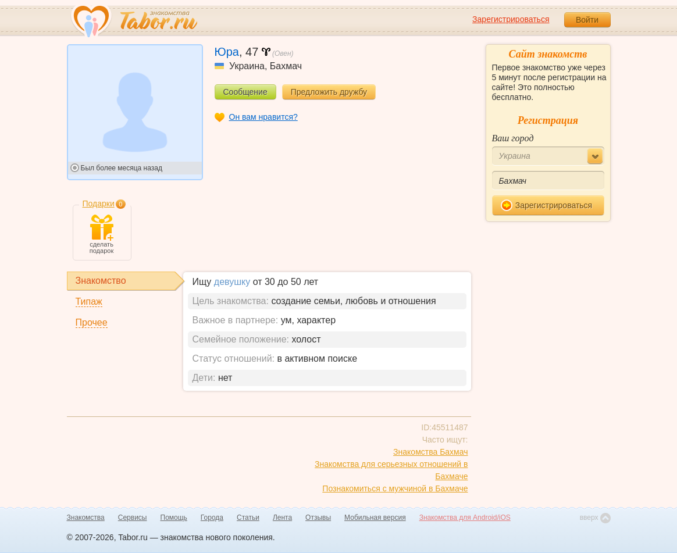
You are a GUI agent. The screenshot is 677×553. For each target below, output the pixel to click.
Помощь (174, 517)
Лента (282, 517)
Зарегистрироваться (510, 19)
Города (212, 517)
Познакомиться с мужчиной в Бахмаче (395, 488)
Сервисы (132, 517)
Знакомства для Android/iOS (465, 517)
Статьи (248, 517)
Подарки (99, 203)
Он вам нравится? (263, 117)
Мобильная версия (375, 517)
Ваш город (513, 138)
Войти (587, 19)
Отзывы (318, 517)
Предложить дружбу (329, 92)
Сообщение (245, 92)
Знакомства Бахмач (430, 451)
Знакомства (86, 517)
